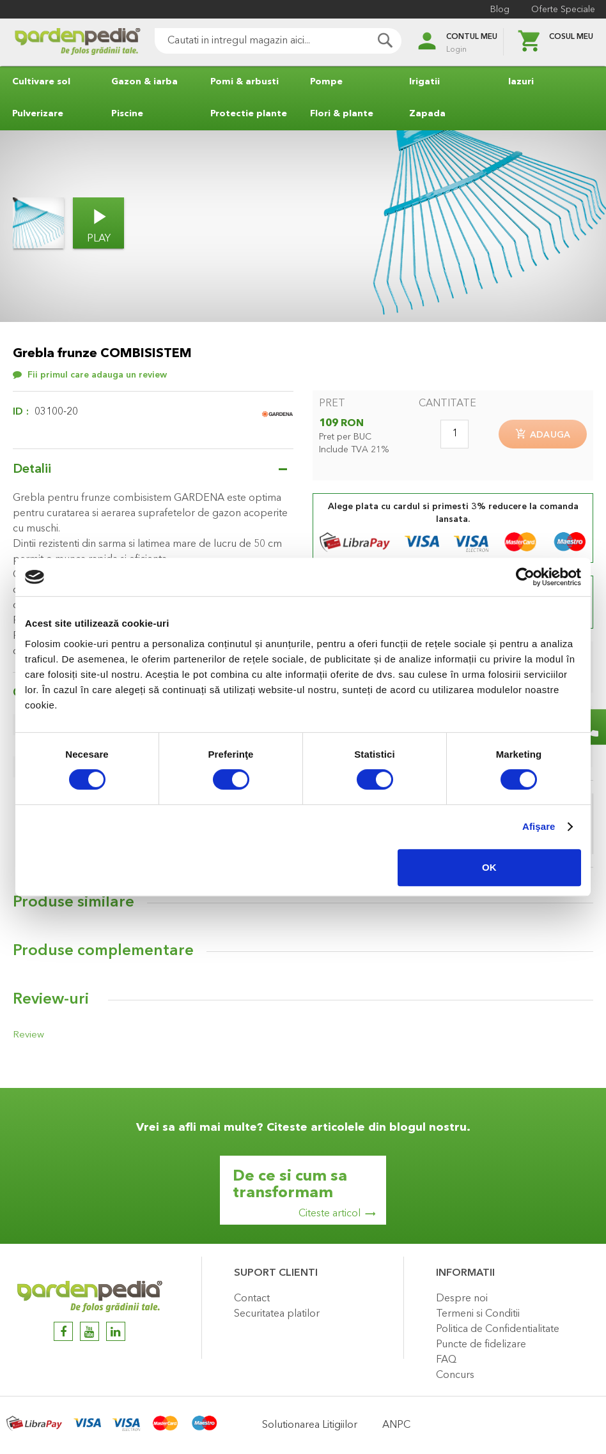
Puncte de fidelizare (481, 1345)
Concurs (455, 1375)
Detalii (32, 469)
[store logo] (64, 42)
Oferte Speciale (561, 9)
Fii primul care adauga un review (97, 375)
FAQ (446, 1360)
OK (489, 867)
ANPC (396, 1425)
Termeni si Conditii (478, 1314)
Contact (252, 1299)
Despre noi (462, 1299)
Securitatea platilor (277, 1314)
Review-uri (51, 1001)
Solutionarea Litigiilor (309, 1425)
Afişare (539, 826)
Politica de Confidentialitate (497, 1329)
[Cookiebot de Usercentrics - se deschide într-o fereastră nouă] (525, 576)
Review (27, 1036)
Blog (498, 9)
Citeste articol (330, 1214)
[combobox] (264, 41)
